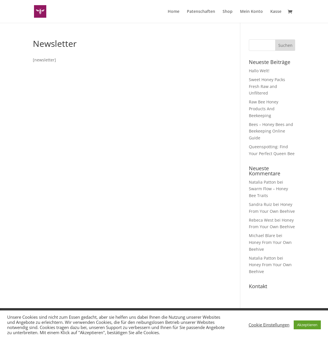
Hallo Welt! (259, 70)
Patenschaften (201, 11)
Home (173, 11)
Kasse (275, 11)
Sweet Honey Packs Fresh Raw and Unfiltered (267, 86)
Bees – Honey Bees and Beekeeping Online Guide (271, 131)
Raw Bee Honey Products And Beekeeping (263, 108)
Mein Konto (251, 11)
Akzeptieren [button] (307, 324)
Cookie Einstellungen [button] (269, 324)
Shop (228, 11)
